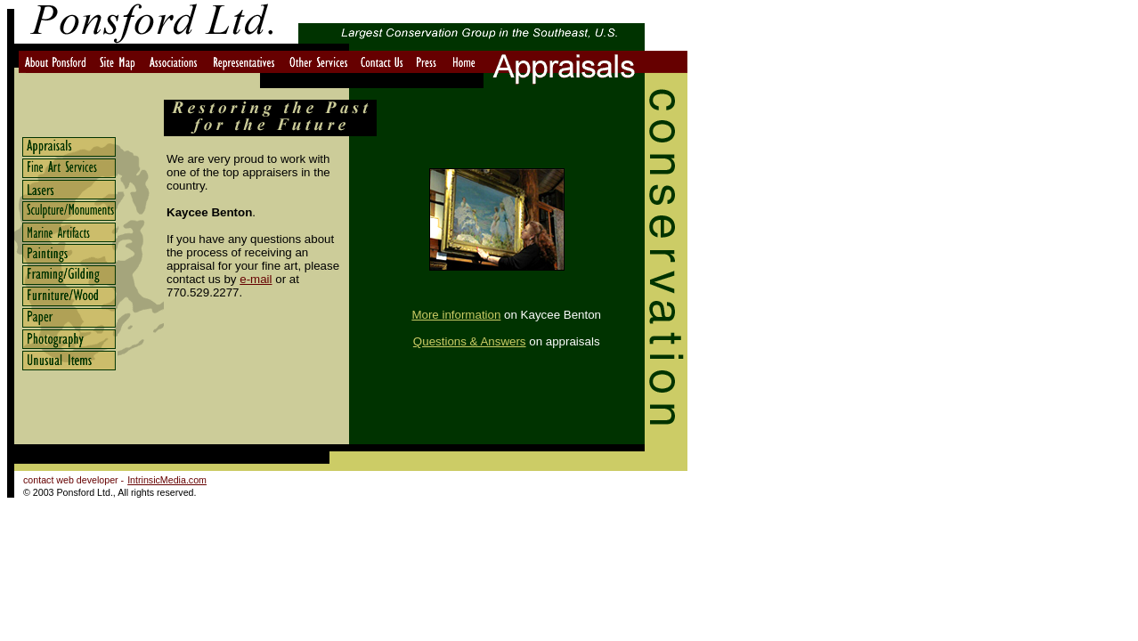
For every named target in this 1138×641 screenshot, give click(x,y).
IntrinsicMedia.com (167, 480)
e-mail (256, 279)
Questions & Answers (469, 341)
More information (455, 314)
